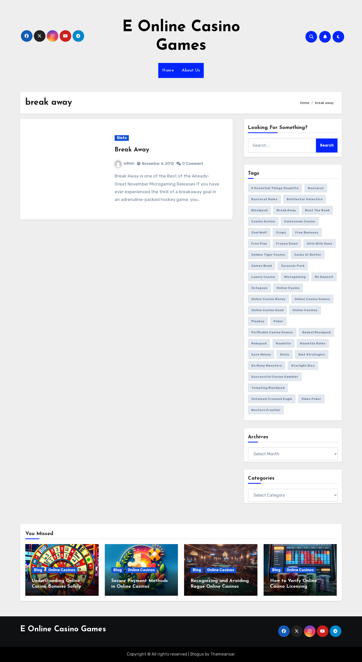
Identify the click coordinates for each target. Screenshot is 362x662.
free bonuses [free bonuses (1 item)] (306, 232)
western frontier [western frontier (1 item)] (265, 410)
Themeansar (222, 654)
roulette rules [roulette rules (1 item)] (313, 343)
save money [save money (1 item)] (261, 354)
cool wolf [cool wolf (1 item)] (259, 232)
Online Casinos (61, 570)
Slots (122, 138)
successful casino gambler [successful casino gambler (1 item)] (274, 376)
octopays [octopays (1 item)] (259, 288)
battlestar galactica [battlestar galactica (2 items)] (304, 199)
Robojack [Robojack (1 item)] (259, 343)
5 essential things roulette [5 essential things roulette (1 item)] (275, 188)
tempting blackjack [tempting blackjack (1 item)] (268, 388)
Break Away (132, 150)
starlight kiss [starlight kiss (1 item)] (303, 365)
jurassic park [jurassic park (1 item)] (292, 266)
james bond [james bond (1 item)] (261, 266)
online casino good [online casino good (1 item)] (267, 310)
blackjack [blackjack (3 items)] (259, 210)
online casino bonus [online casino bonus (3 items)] (268, 299)
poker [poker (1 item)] (278, 321)
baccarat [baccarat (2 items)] (316, 188)
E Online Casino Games (63, 629)
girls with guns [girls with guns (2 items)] (319, 243)
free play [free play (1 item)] (259, 243)
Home (168, 70)
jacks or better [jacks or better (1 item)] (307, 254)
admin (125, 163)
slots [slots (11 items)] (284, 354)
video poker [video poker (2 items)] (311, 399)
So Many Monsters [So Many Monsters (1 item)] (266, 365)
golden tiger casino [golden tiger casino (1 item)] (268, 254)
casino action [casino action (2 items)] (263, 221)
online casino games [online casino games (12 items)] (312, 299)
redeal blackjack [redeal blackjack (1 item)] (316, 332)
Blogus (197, 654)
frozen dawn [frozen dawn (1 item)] (287, 243)
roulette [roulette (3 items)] (283, 343)
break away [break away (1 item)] (286, 210)
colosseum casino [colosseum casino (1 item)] (299, 221)
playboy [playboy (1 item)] (257, 321)
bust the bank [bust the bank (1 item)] (317, 210)
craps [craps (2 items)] (281, 232)
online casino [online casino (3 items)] (288, 288)
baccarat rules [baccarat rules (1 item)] (264, 199)
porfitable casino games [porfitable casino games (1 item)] (272, 332)
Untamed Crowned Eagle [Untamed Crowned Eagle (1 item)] (271, 399)
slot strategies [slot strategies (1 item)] (311, 354)
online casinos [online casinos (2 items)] (305, 310)
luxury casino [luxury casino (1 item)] (263, 277)
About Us (191, 70)
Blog (38, 570)
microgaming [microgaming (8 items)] (295, 277)
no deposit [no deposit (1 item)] (324, 277)
